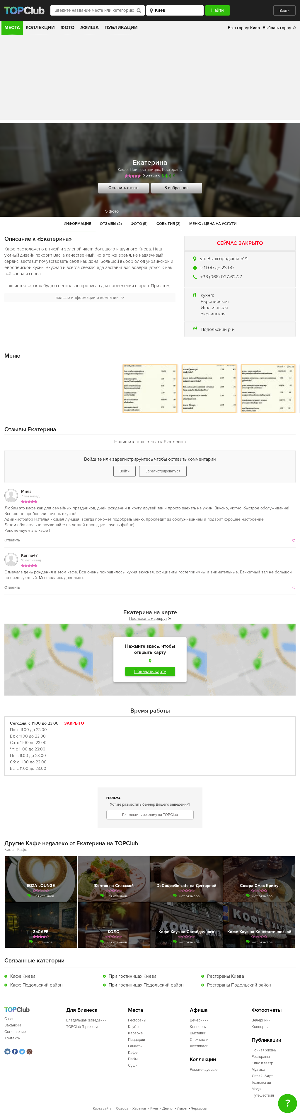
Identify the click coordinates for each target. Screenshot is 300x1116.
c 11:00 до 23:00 (217, 268)
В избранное (176, 187)
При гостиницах (145, 169)
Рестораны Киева (225, 976)
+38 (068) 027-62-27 (221, 277)
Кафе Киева (22, 976)
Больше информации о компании (90, 297)
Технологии (261, 1082)
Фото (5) (139, 223)
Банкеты (135, 1046)
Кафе (123, 169)
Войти (284, 10)
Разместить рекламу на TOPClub (150, 814)
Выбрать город (277, 27)
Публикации (121, 28)
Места (12, 28)
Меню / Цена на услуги (212, 223)
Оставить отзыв (123, 187)
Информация (77, 223)
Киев (154, 1108)
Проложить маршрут (150, 618)
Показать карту (150, 671)
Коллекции (40, 28)
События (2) (168, 223)
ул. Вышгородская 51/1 (224, 259)
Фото (67, 28)
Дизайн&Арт (262, 1076)
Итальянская (214, 308)
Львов (182, 1108)
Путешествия (263, 1095)
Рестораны (172, 169)
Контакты (12, 1038)
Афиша (89, 28)
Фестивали (199, 1046)
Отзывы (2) (111, 223)
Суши (132, 1065)
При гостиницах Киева (132, 976)
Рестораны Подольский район (239, 985)
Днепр (167, 1108)
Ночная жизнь (264, 1050)
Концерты (198, 1026)
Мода (256, 1089)
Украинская (213, 314)
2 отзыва (151, 176)
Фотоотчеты (267, 1010)
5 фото (112, 211)
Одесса (122, 1108)
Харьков (139, 1108)
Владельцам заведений (86, 1020)
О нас (9, 1018)
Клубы (133, 1026)
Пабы (133, 1059)
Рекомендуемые (203, 1069)
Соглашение (15, 1031)
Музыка (258, 1069)
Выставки (198, 1033)
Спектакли (199, 1039)
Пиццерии (136, 1039)
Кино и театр (262, 1063)
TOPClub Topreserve (82, 1026)
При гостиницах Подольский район (146, 985)
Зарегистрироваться (162, 471)
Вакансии (12, 1025)
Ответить (12, 540)
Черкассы (199, 1108)
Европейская (215, 301)
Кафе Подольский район (36, 985)
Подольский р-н (218, 329)
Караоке (135, 1033)
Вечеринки (199, 1020)
